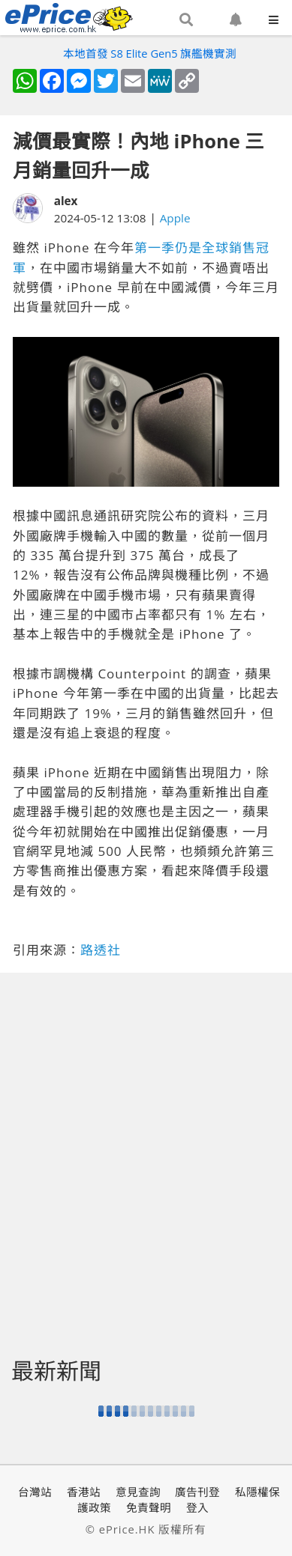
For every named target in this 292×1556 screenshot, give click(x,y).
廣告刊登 (197, 1491)
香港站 (84, 1491)
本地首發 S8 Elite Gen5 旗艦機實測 (150, 53)
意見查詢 (138, 1491)
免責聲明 (148, 1507)
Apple (175, 217)
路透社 (100, 949)
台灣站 (35, 1491)
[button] (186, 20)
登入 (197, 1507)
